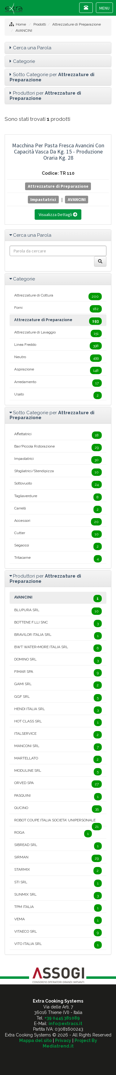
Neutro (58, 358)
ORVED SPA (58, 784)
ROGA (53, 833)
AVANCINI (23, 30)
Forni (58, 309)
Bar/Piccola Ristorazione (58, 447)
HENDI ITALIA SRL (58, 710)
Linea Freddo (58, 345)
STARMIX (58, 870)
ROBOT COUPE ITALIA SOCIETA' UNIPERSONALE (58, 822)
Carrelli (58, 509)
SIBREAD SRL (58, 846)
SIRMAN (58, 858)
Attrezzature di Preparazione (76, 24)
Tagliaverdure (58, 497)
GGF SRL (58, 697)
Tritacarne (58, 558)
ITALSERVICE (58, 734)
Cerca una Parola (32, 48)
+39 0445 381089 (62, 1018)
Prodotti (39, 24)
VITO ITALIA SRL (58, 945)
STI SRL (58, 883)
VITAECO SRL (58, 932)
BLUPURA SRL (58, 611)
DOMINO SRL (58, 660)
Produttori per (45, 95)
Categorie (24, 61)
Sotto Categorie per (52, 77)
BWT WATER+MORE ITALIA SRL (58, 648)
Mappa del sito (35, 1040)
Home (21, 24)
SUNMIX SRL (58, 895)
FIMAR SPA (58, 672)
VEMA (58, 920)
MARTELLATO (58, 759)
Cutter (58, 534)
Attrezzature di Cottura (58, 296)
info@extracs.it (65, 1023)
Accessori (58, 521)
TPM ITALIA (58, 908)
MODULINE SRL (58, 771)
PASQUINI (58, 796)
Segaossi (58, 546)
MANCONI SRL (58, 747)
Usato (58, 395)
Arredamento (58, 383)
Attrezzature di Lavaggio (58, 333)
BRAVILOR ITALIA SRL (58, 636)
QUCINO (58, 809)
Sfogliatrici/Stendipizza (58, 472)
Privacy (63, 1040)
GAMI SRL (58, 685)
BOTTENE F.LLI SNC (58, 623)
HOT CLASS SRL (58, 722)
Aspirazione (58, 370)
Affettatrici (58, 435)
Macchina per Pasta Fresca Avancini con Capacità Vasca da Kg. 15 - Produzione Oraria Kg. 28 (58, 151)
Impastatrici (43, 199)
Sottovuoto (58, 484)
